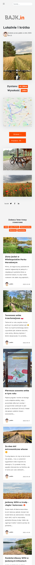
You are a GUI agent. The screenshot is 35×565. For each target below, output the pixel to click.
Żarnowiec (21, 230)
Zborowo (13, 230)
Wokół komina (26, 227)
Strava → (17, 134)
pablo (20, 33)
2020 (5, 227)
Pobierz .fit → (17, 141)
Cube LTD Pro (14, 227)
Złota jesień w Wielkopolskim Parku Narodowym (15, 259)
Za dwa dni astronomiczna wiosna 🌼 (16, 449)
